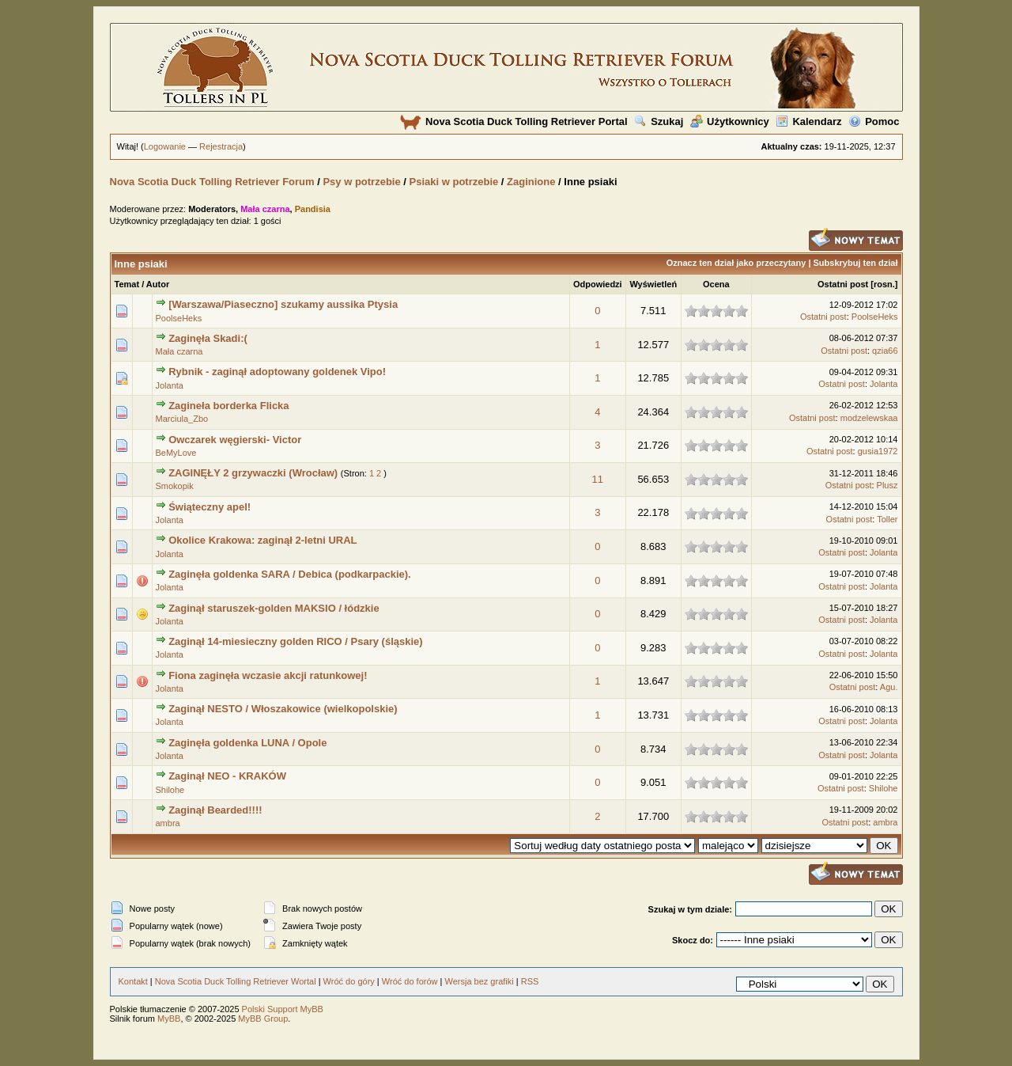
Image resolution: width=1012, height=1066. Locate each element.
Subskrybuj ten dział (856, 262)
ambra (168, 823)
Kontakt (133, 981)
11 (597, 479)
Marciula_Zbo (182, 418)
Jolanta (169, 385)
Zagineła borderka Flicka (228, 406)
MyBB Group (263, 1018)
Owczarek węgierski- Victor (234, 440)
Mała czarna (179, 351)
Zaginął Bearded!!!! (215, 810)
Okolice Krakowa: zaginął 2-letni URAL (262, 540)
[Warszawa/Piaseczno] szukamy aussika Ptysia (283, 304)
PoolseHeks (179, 318)
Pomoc (873, 121)
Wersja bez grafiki (478, 981)
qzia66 (884, 350)
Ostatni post (843, 284)
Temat (127, 284)
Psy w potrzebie (361, 182)
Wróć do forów (410, 981)
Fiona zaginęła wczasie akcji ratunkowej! (267, 675)
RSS (530, 981)
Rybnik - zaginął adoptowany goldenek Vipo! (277, 371)
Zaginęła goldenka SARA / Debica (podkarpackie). (289, 574)
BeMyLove (176, 452)
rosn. (884, 284)
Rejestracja (221, 146)
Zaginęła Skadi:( (207, 338)
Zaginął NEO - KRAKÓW (227, 776)
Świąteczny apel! (209, 507)
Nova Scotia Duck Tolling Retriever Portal (513, 121)
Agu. (889, 687)
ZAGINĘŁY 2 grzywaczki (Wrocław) (253, 473)
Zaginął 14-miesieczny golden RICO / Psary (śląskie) (295, 641)
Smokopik (175, 486)
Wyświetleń (653, 284)
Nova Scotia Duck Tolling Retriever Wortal (235, 981)
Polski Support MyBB (282, 1009)
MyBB (168, 1018)
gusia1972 (878, 451)
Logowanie (165, 146)
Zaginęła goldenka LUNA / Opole (247, 743)
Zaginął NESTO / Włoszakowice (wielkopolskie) (282, 709)
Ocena (716, 284)
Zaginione (531, 182)
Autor (157, 284)
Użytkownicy (729, 121)
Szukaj (658, 121)
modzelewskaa (869, 418)
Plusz (887, 485)
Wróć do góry (349, 981)
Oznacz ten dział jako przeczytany (736, 262)
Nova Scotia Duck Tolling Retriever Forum (212, 182)
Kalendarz (808, 121)
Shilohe (170, 790)
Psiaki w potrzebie (454, 182)
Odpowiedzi (597, 284)
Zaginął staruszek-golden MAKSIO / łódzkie (274, 608)
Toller (887, 519)
